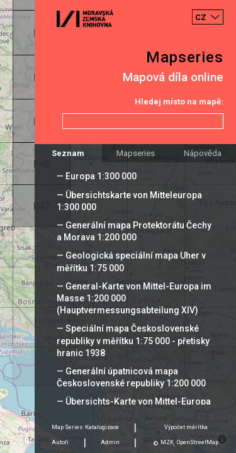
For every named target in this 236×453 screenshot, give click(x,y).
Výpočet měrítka (186, 427)
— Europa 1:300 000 (97, 176)
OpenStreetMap (197, 442)
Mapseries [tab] (135, 153)
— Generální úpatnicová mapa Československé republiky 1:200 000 (131, 377)
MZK (167, 442)
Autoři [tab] (60, 442)
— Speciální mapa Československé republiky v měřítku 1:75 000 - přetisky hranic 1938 (133, 340)
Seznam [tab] (68, 153)
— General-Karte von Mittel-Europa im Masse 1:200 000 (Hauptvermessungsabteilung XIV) (134, 298)
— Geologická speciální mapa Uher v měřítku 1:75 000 (131, 261)
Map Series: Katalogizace (85, 427)
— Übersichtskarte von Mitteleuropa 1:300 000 (129, 201)
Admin (110, 442)
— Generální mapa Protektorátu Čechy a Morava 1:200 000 (134, 231)
